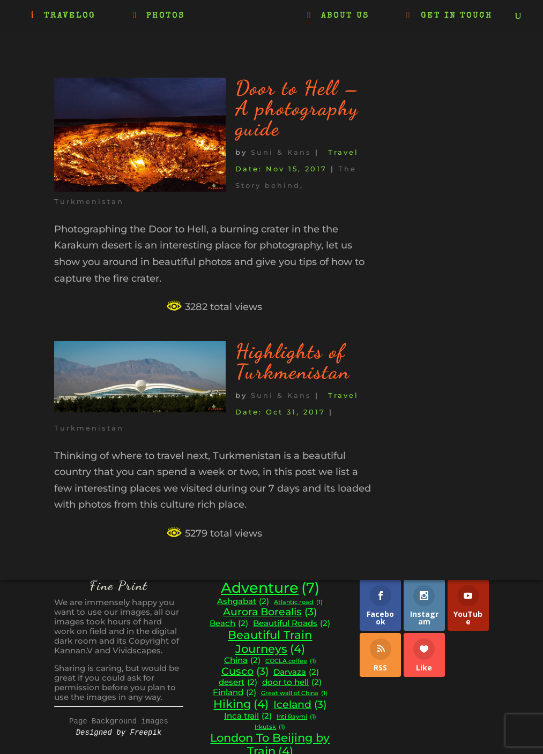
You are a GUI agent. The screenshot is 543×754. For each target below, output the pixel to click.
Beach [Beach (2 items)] (229, 624)
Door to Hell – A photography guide (298, 108)
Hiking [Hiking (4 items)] (241, 704)
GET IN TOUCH (457, 16)
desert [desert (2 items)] (238, 682)
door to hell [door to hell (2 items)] (292, 682)
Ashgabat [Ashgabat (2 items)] (243, 602)
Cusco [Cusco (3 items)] (245, 671)
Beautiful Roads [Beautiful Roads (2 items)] (291, 624)
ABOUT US (345, 16)
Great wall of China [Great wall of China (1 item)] (294, 693)
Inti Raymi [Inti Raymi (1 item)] (296, 717)
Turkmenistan (89, 201)
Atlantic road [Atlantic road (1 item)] (298, 602)
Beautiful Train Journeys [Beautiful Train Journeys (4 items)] (270, 641)
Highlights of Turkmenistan (292, 361)
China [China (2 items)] (242, 660)
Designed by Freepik (119, 732)
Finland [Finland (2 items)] (234, 693)
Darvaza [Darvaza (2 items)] (296, 672)
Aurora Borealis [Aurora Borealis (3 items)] (270, 612)
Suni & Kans (281, 152)
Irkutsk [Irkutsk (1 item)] (270, 727)
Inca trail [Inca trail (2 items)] (248, 716)
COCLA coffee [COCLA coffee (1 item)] (290, 661)
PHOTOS (165, 16)
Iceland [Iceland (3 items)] (299, 705)
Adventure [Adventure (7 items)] (270, 588)
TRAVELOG (69, 16)
